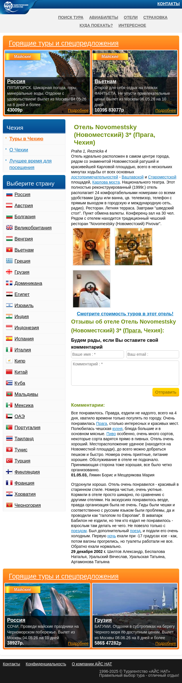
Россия (22, 194)
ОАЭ (20, 416)
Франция (24, 483)
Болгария (25, 216)
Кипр (20, 361)
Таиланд (24, 438)
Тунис (21, 449)
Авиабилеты (103, 17)
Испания (24, 339)
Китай (21, 372)
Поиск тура (70, 17)
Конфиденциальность (46, 664)
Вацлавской (133, 177)
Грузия (22, 272)
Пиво (111, 433)
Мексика (24, 405)
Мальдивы (26, 394)
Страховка (155, 17)
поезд (135, 530)
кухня (117, 428)
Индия (22, 316)
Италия (23, 350)
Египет (22, 294)
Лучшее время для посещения (30, 164)
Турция (22, 461)
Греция (22, 261)
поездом (79, 530)
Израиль (24, 305)
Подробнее (78, 643)
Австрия (24, 205)
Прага (133, 330)
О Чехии (18, 150)
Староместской (162, 177)
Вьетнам (24, 250)
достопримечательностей (94, 177)
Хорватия (25, 494)
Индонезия (27, 327)
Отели (131, 17)
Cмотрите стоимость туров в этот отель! (125, 313)
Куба (20, 383)
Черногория (28, 505)
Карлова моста (106, 182)
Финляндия (27, 472)
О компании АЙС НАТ (92, 664)
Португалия (27, 427)
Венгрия (24, 239)
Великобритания (33, 228)
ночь (111, 536)
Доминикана (28, 283)
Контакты (169, 3)
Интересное (132, 25)
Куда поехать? (96, 25)
